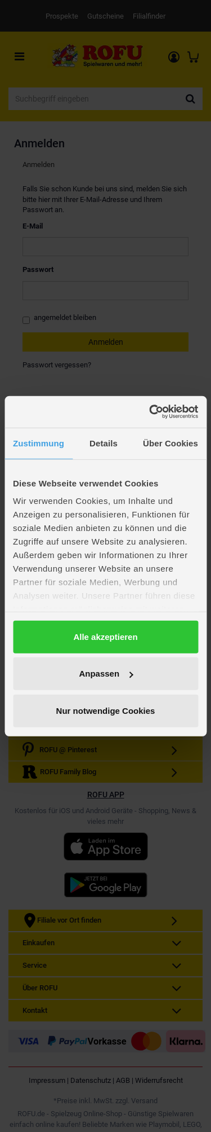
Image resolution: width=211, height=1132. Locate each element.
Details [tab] (103, 442)
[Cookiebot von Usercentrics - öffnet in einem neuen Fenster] (150, 412)
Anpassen (106, 673)
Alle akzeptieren (105, 636)
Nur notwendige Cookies (105, 710)
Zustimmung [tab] (38, 442)
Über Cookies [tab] (170, 442)
